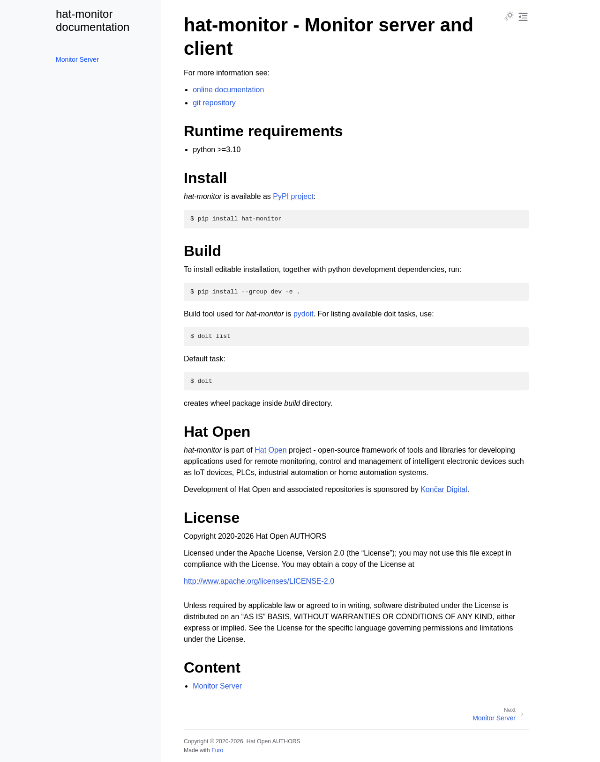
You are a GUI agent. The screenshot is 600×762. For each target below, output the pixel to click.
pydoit (303, 314)
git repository (214, 103)
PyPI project (293, 196)
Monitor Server (77, 59)
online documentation (228, 90)
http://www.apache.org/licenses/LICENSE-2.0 (259, 581)
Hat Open (270, 450)
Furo (217, 750)
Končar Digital (443, 489)
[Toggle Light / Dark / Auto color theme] (509, 16)
